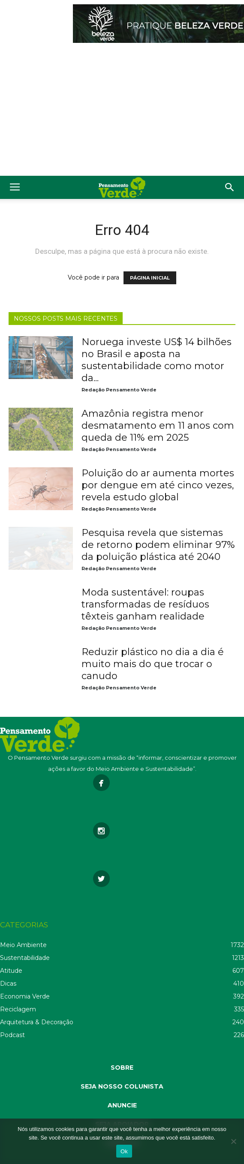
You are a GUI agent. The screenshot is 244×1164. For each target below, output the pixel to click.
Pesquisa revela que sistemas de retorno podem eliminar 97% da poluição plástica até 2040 (158, 544)
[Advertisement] (122, 111)
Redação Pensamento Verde (119, 390)
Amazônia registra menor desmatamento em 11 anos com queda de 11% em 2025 (157, 425)
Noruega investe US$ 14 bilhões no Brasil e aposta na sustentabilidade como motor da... (156, 360)
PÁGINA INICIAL (150, 278)
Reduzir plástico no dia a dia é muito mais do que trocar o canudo (152, 664)
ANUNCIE (122, 1105)
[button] (230, 187)
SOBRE (122, 1067)
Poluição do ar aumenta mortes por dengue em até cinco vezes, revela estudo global (157, 485)
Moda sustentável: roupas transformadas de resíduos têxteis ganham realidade (145, 604)
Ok (124, 1151)
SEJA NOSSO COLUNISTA (122, 1086)
